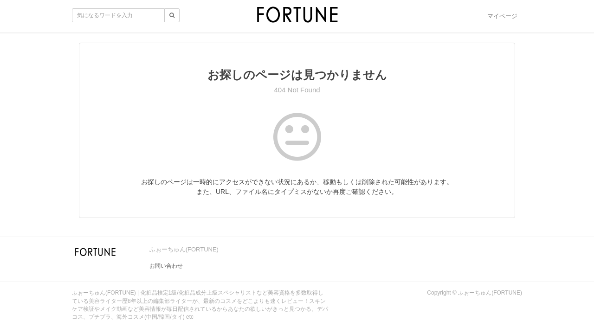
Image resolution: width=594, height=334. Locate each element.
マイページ (502, 16)
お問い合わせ (166, 266)
